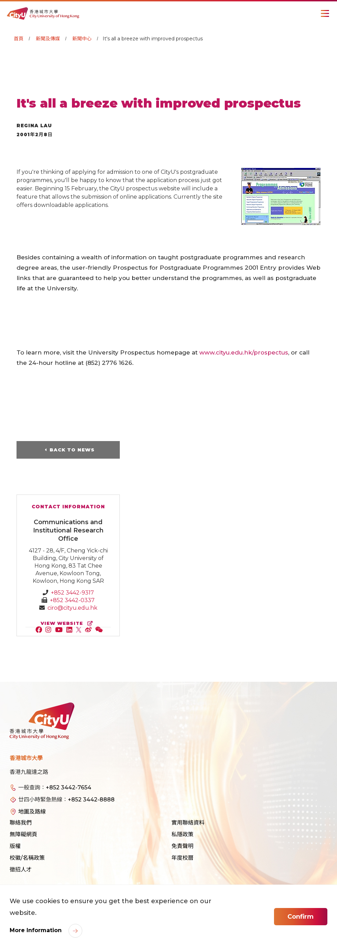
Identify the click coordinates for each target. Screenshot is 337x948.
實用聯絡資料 (187, 822)
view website (68, 623)
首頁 (18, 39)
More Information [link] (36, 930)
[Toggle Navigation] (325, 13)
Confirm (300, 916)
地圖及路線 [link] (32, 811)
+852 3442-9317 (72, 592)
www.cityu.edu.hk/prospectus (243, 352)
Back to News (72, 449)
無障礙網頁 (23, 834)
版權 (15, 846)
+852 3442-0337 (72, 600)
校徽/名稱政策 (27, 858)
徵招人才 (21, 869)
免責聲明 (182, 846)
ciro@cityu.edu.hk (72, 608)
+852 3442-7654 (68, 787)
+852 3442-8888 (91, 799)
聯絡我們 (21, 822)
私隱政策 (182, 834)
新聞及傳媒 (48, 39)
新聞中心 (82, 39)
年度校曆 (182, 858)
